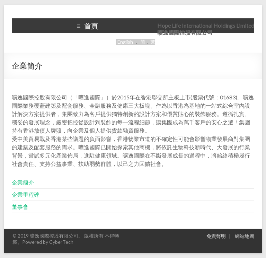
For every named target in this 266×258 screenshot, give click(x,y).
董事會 (20, 206)
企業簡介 (23, 182)
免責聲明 (216, 236)
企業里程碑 (25, 194)
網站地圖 (244, 236)
